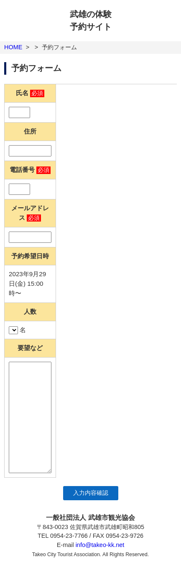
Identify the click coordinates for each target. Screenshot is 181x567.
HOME (13, 47)
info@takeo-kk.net (100, 545)
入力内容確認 (90, 493)
